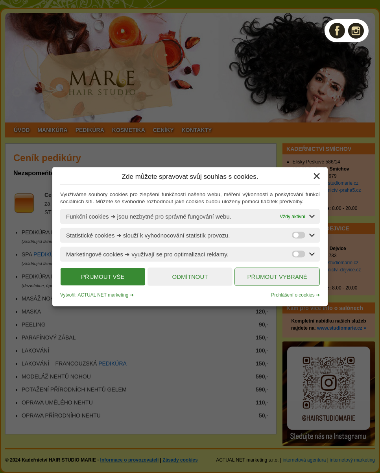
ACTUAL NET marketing (103, 294)
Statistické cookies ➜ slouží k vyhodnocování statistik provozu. (148, 235)
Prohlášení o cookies (292, 294)
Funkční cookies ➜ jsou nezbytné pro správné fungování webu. (148, 216)
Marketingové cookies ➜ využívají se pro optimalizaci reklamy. (147, 253)
